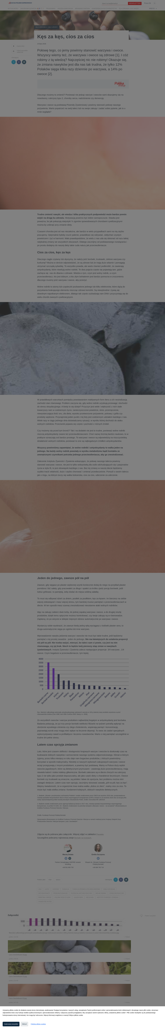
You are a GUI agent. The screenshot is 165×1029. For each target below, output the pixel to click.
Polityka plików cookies (38, 1024)
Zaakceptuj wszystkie (11, 1024)
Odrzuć (24, 1024)
